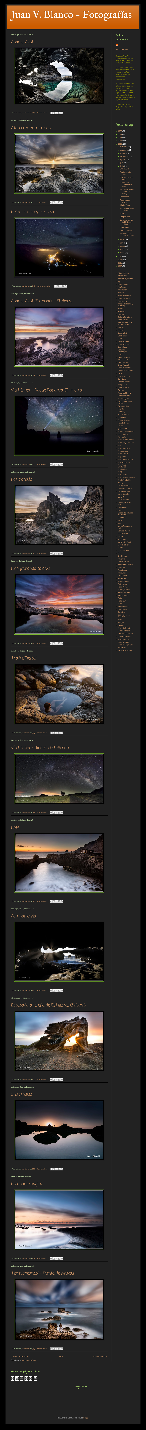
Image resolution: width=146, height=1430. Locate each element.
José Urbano (122, 475)
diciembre (124, 147)
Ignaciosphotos (123, 429)
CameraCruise (123, 333)
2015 (120, 256)
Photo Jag (121, 567)
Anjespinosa (122, 301)
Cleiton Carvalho (124, 362)
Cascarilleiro (122, 347)
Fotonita (121, 409)
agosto (123, 160)
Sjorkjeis (121, 622)
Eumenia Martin (123, 387)
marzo (122, 246)
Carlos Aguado (123, 341)
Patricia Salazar (123, 562)
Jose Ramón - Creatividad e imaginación (123, 467)
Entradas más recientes (20, 1356)
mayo (122, 240)
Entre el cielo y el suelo (32, 212)
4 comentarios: (42, 553)
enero (122, 253)
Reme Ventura (123, 587)
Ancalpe (121, 293)
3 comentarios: (42, 113)
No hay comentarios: (44, 286)
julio (122, 163)
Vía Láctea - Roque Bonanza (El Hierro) (47, 390)
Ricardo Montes (123, 595)
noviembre (124, 150)
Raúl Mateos (122, 584)
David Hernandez (124, 368)
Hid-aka (120, 426)
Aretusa (120, 309)
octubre (123, 153)
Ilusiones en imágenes (126, 431)
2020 (120, 131)
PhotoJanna (122, 570)
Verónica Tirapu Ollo (125, 645)
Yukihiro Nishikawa (125, 650)
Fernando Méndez (124, 393)
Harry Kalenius (123, 423)
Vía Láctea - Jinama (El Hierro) (40, 748)
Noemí (120, 548)
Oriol (119, 553)
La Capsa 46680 (124, 486)
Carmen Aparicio (124, 344)
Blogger (86, 1418)
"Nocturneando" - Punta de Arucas (42, 1273)
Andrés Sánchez (124, 298)
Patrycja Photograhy (125, 564)
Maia (119, 523)
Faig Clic (121, 390)
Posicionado (21, 479)
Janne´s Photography (125, 440)
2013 (120, 263)
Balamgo (121, 314)
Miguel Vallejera (123, 545)
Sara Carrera (122, 609)
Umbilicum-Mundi (124, 636)
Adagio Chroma (123, 273)
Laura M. (121, 497)
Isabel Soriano (123, 434)
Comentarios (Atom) (28, 1360)
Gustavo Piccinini (124, 420)
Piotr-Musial (122, 578)
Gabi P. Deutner (123, 415)
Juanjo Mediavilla (124, 480)
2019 (120, 134)
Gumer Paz (122, 417)
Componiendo (23, 916)
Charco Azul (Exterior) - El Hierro (41, 301)
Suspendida (21, 1094)
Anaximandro (123, 290)
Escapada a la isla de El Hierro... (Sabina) (48, 1005)
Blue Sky (121, 327)
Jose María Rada (124, 462)
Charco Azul (22, 42)
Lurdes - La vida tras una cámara (125, 514)
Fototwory (121, 412)
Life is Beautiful (123, 500)
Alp (119, 281)
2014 (120, 260)
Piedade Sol (122, 576)
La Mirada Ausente (125, 489)
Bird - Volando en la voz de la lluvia (125, 324)
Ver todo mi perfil (122, 50)
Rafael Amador (123, 581)
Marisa (120, 537)
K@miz (120, 483)
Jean (119, 445)
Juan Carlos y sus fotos (126, 477)
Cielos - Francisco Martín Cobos (124, 358)
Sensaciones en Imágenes (123, 616)
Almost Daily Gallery (125, 279)
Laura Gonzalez (123, 494)
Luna (119, 510)
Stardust (121, 625)
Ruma (120, 604)
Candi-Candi (122, 336)
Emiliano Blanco (124, 382)
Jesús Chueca (123, 454)
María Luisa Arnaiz (124, 542)
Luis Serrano (122, 507)
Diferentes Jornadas (125, 371)
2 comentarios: (42, 202)
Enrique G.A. (122, 385)
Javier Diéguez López (126, 443)
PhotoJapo (122, 573)
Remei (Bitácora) (124, 590)
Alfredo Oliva (122, 276)
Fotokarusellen (123, 406)
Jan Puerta (122, 437)
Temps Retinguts (124, 631)
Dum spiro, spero (124, 376)
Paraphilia (121, 559)
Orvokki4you (122, 556)
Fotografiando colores (30, 569)
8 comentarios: (42, 901)
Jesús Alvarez (123, 451)
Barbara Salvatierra (125, 317)
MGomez (121, 518)
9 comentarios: (42, 643)
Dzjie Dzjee (122, 379)
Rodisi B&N (122, 601)
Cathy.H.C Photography (122, 351)
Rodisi (120, 598)
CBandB (121, 330)
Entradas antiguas (100, 1356)
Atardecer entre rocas (31, 128)
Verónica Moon (123, 642)
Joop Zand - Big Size (125, 459)
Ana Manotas (123, 284)
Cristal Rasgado (123, 365)
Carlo (120, 339)
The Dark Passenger (125, 634)
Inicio (61, 1356)
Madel (120, 520)
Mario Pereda (123, 534)
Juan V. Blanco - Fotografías (71, 15)
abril (122, 243)
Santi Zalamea (123, 606)
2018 (120, 138)
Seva (119, 620)
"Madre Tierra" (24, 658)
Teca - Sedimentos (124, 628)
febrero (123, 249)
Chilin (120, 355)
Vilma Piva (121, 648)
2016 (120, 144)
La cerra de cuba (124, 491)
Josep (120, 472)
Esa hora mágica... (27, 1184)
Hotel (15, 828)
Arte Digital (122, 311)
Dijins (120, 373)
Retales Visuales (124, 592)
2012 (120, 266)
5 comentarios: (42, 990)
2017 (120, 141)
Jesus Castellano (124, 448)
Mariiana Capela (124, 531)
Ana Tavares (122, 287)
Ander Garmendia (124, 295)
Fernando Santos (124, 396)
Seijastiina (121, 612)
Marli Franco (122, 539)
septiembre (124, 156)
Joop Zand (122, 457)
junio (122, 166)
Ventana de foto (123, 639)
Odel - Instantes (123, 551)
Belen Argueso (123, 320)
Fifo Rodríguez (123, 399)
